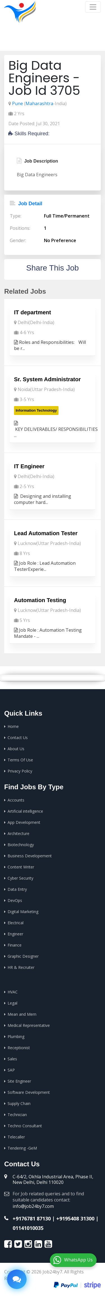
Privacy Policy (20, 771)
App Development (24, 822)
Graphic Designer (23, 956)
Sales (12, 1058)
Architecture (18, 833)
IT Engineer (29, 466)
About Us (16, 748)
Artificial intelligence (25, 811)
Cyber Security (20, 878)
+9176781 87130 (32, 1218)
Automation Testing (40, 600)
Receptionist (19, 1047)
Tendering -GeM (22, 1148)
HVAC (13, 992)
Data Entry (17, 889)
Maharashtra (39, 103)
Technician (17, 1114)
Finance (15, 945)
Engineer (15, 934)
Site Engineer (19, 1081)
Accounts (16, 800)
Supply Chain (19, 1103)
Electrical (16, 922)
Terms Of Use (20, 759)
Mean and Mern (22, 1014)
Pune (17, 103)
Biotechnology (21, 844)
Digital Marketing (23, 911)
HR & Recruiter (21, 967)
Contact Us (18, 737)
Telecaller (16, 1137)
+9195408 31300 (75, 1218)
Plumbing (16, 1036)
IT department (32, 312)
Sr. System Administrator (47, 379)
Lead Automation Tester (46, 533)
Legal (12, 1003)
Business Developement (30, 855)
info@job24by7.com (33, 1206)
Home (39, 42)
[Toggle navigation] (93, 7)
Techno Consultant (25, 1125)
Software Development (29, 1092)
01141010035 (28, 1228)
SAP (11, 1070)
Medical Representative (29, 1025)
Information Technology (36, 410)
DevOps (15, 900)
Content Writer (21, 867)
